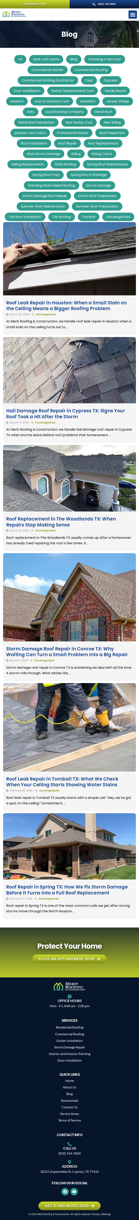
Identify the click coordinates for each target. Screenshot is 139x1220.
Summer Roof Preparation (97, 206)
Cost (89, 80)
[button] (133, 14)
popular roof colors (30, 133)
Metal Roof (103, 111)
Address (69, 1166)
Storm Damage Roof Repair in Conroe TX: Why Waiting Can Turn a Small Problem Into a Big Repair (67, 652)
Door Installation (27, 90)
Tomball (88, 216)
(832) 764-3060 (69, 1153)
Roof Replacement (103, 143)
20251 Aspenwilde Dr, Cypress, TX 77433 (69, 1171)
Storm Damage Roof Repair (45, 196)
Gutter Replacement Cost (72, 90)
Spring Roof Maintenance (107, 164)
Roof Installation (34, 143)
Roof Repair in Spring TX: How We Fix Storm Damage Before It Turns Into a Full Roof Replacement (67, 890)
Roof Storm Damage (43, 153)
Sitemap (106, 1214)
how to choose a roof (52, 101)
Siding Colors (102, 153)
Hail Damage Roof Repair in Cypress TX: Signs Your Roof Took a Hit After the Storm (65, 414)
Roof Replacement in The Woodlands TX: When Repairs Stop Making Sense (61, 522)
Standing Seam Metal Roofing (51, 185)
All (20, 59)
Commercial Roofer (47, 70)
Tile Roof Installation (25, 216)
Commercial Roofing (91, 70)
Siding (75, 153)
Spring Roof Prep (46, 174)
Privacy (95, 1214)
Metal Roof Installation (36, 122)
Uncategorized (118, 216)
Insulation (87, 101)
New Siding (112, 122)
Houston (17, 101)
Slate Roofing (65, 164)
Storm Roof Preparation (97, 196)
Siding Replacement (27, 164)
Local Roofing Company (64, 111)
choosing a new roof (104, 59)
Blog (73, 59)
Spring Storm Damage (89, 174)
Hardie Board (115, 90)
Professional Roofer (72, 133)
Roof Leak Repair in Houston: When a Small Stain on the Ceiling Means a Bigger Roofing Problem (66, 306)
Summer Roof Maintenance (43, 206)
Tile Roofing (61, 216)
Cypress (110, 80)
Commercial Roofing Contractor (48, 80)
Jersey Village (118, 101)
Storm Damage (98, 185)
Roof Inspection (112, 133)
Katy (30, 111)
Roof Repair (67, 143)
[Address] (70, 1162)
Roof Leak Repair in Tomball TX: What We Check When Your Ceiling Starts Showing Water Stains (62, 782)
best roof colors (46, 59)
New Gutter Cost (79, 122)
